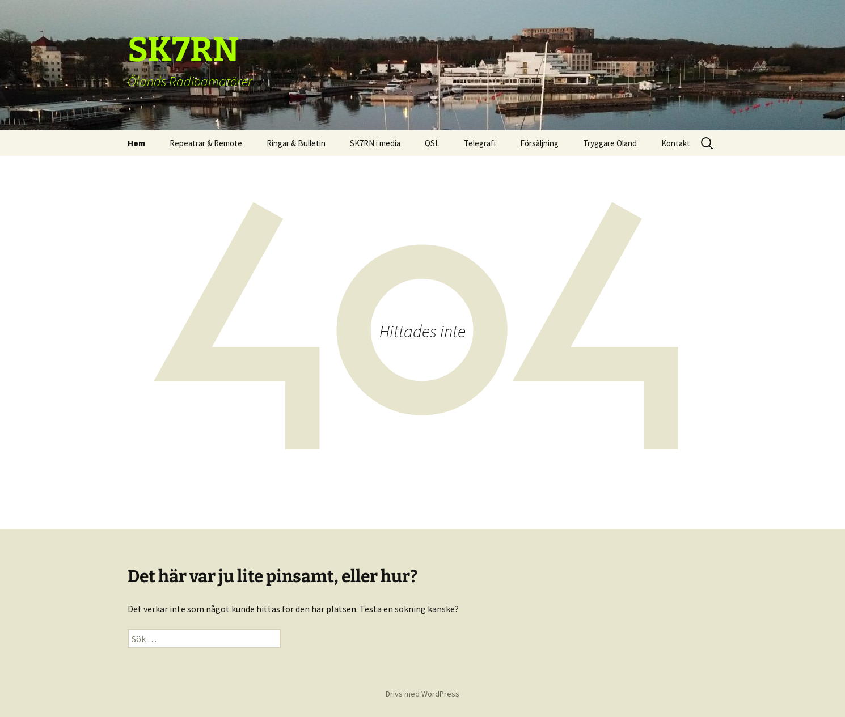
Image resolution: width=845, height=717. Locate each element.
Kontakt (675, 143)
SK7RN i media (375, 143)
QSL (432, 143)
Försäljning (539, 143)
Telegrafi (480, 143)
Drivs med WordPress (422, 694)
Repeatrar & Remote (206, 143)
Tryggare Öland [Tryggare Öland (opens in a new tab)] (610, 143)
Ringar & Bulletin (296, 143)
